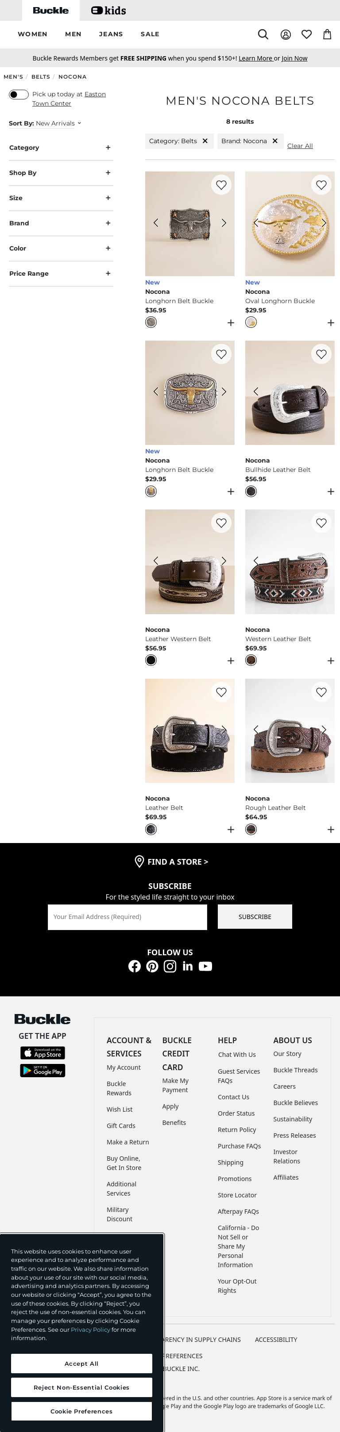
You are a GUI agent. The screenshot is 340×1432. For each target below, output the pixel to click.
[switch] (19, 94)
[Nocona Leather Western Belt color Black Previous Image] (155, 562)
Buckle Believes (296, 1102)
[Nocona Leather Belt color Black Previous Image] (155, 731)
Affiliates (286, 1177)
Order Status (236, 1113)
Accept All (82, 1363)
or (260, 58)
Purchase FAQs (239, 1146)
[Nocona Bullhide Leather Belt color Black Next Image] (324, 393)
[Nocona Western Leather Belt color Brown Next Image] (324, 562)
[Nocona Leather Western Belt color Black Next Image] (224, 562)
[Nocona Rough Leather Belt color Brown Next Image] (324, 731)
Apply (170, 1106)
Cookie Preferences (170, 1356)
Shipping (230, 1162)
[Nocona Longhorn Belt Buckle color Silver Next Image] (224, 224)
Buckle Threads (296, 1070)
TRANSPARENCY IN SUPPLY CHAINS (189, 1339)
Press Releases (295, 1135)
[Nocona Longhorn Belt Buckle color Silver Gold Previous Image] (155, 393)
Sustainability (293, 1119)
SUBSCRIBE (255, 916)
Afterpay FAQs (238, 1211)
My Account (124, 1067)
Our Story (287, 1053)
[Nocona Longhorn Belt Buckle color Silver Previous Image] (155, 224)
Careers (285, 1086)
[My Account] (285, 34)
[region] (81, 1333)
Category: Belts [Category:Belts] (179, 141)
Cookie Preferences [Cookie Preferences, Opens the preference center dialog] (81, 1411)
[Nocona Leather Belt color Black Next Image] (224, 731)
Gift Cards (121, 1125)
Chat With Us (237, 1054)
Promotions (235, 1178)
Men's (13, 76)
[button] (32, 34)
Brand (61, 223)
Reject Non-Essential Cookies (82, 1387)
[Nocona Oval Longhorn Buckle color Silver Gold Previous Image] (256, 224)
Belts (40, 76)
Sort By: (21, 123)
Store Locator (237, 1195)
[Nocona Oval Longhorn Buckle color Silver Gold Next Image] (324, 224)
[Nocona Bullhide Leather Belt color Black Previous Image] (256, 393)
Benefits (174, 1122)
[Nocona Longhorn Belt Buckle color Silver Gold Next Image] (224, 393)
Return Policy (237, 1129)
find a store (178, 861)
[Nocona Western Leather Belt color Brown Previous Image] (256, 562)
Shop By (61, 173)
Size (61, 198)
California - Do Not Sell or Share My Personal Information (238, 1246)
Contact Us (233, 1097)
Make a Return (128, 1142)
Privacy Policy (90, 1329)
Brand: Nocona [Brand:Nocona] (250, 141)
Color (61, 248)
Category (61, 147)
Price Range (61, 273)
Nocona (72, 76)
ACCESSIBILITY (276, 1339)
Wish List (119, 1109)
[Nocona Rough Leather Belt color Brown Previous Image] (256, 731)
